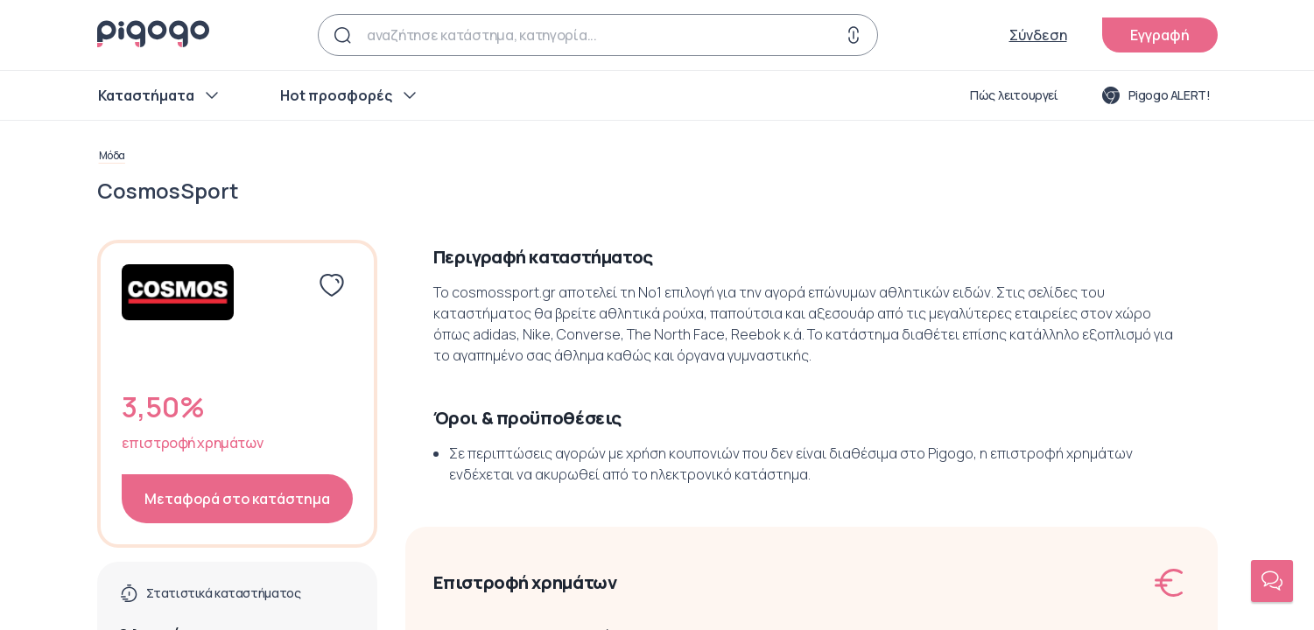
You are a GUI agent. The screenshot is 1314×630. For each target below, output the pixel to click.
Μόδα (112, 156)
